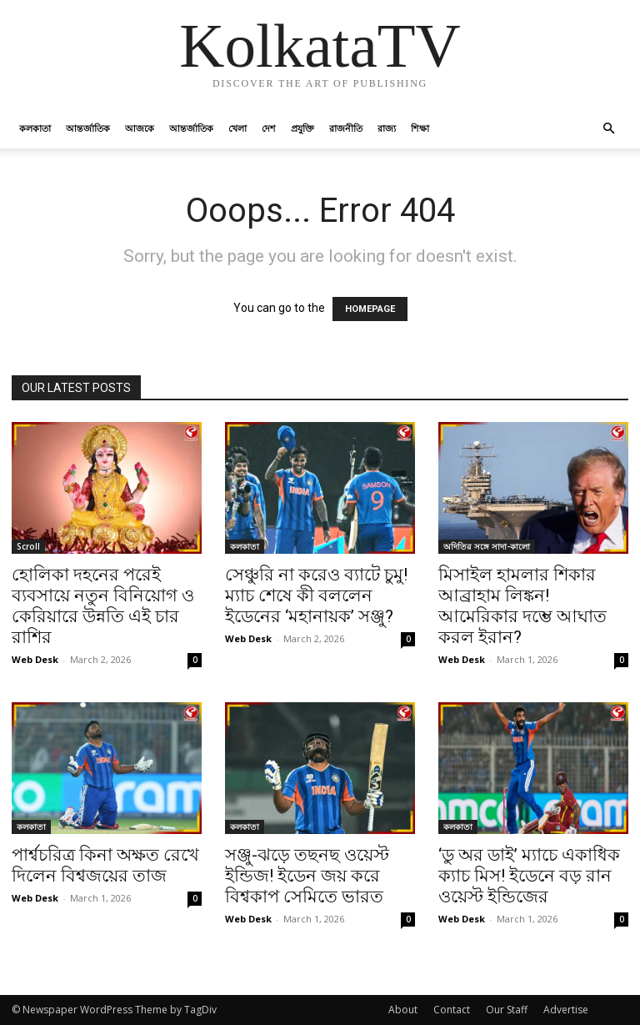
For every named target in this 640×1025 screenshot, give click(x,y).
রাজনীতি (345, 128)
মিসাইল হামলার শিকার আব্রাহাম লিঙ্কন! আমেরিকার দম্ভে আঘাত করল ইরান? (522, 606)
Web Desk (35, 659)
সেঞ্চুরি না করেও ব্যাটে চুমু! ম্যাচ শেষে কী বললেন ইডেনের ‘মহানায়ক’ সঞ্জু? (316, 595)
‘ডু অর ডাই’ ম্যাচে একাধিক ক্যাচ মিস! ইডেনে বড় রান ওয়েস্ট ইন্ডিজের (529, 876)
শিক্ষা (420, 128)
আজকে (139, 128)
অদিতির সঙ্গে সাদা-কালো (486, 546)
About (403, 1009)
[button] (608, 129)
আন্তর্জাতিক (88, 128)
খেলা (237, 128)
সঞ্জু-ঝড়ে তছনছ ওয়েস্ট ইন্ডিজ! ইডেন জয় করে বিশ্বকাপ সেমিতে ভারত (307, 876)
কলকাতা (35, 128)
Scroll (28, 546)
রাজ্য (387, 128)
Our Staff (507, 1009)
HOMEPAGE (370, 309)
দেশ (269, 128)
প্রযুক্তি (302, 128)
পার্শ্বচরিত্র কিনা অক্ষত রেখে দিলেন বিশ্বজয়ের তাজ (105, 865)
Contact (451, 1009)
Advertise (565, 1009)
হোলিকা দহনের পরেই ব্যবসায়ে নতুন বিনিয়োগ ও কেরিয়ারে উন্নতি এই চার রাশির (103, 606)
